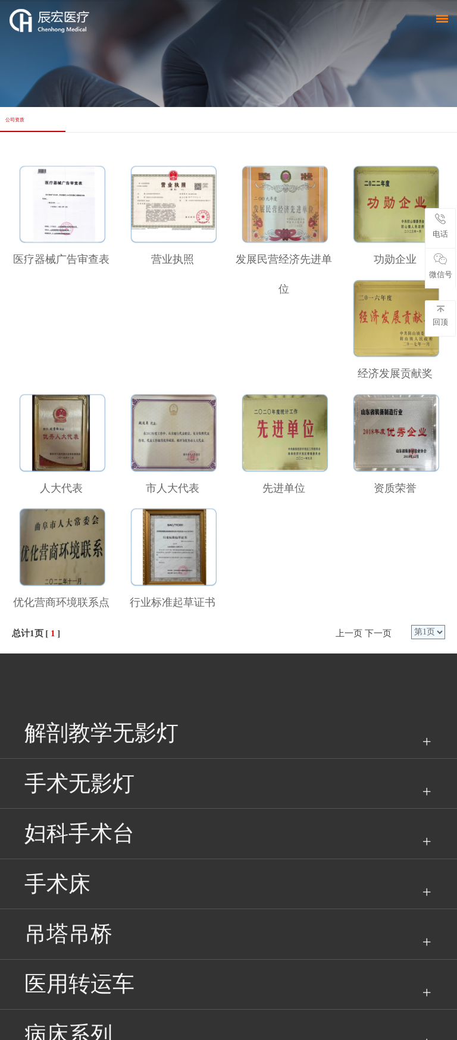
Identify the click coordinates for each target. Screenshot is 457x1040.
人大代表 (61, 488)
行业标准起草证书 (172, 602)
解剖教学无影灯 (101, 733)
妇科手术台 (79, 833)
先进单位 (283, 488)
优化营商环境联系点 (61, 602)
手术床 (57, 884)
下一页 (378, 633)
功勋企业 (395, 259)
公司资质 (14, 119)
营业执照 (172, 259)
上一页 (349, 633)
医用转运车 (79, 984)
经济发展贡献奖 (395, 373)
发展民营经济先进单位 (284, 274)
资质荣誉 (395, 488)
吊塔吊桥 (68, 934)
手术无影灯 (79, 783)
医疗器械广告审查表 (61, 259)
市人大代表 (172, 488)
